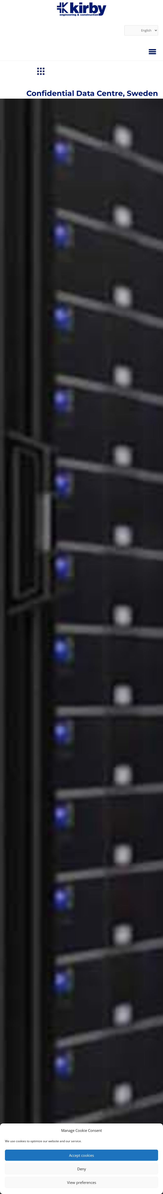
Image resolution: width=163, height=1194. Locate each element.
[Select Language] (141, 30)
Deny (81, 1168)
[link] (81, 9)
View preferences (81, 1182)
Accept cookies (81, 1155)
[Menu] (152, 51)
